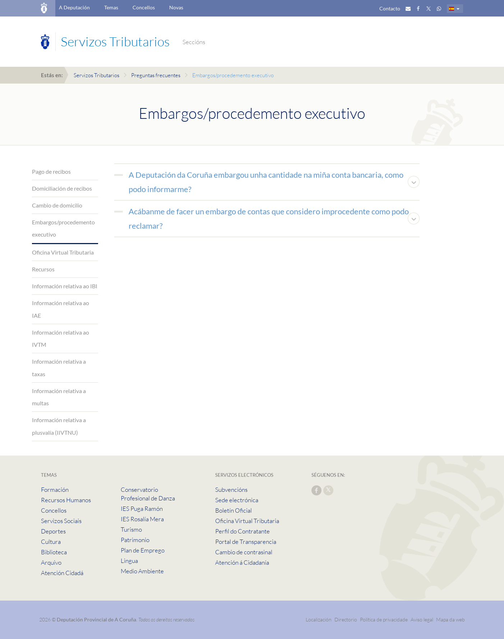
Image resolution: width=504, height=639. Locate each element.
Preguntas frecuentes (155, 75)
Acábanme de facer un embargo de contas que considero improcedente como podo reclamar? (269, 218)
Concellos (144, 7)
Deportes (53, 531)
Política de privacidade (384, 619)
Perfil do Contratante (242, 531)
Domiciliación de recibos (62, 188)
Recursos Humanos (66, 500)
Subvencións (231, 489)
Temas (111, 7)
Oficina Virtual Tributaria (63, 252)
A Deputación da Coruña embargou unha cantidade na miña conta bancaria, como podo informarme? (266, 182)
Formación (55, 489)
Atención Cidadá (62, 573)
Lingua (129, 560)
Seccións (193, 42)
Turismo (131, 529)
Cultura (51, 541)
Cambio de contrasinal (243, 552)
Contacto (389, 8)
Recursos (43, 269)
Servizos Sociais (61, 520)
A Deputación (74, 7)
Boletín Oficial (233, 510)
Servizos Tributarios (96, 75)
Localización (319, 619)
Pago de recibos (51, 171)
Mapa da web (450, 619)
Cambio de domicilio (57, 205)
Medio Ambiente (142, 571)
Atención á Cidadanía (242, 562)
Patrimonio (135, 540)
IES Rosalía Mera (142, 519)
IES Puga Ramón (142, 508)
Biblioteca (54, 552)
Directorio (345, 619)
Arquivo (51, 562)
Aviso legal (422, 619)
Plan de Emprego (143, 550)
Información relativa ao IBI (64, 286)
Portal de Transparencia (245, 541)
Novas (176, 7)
